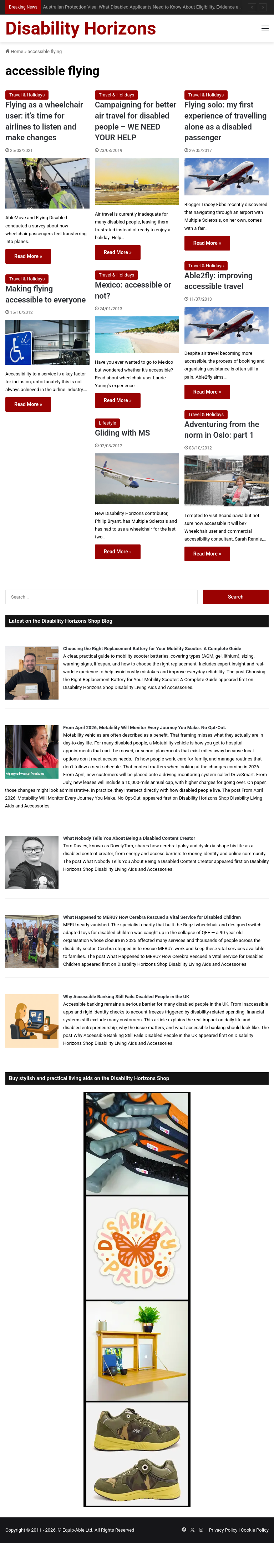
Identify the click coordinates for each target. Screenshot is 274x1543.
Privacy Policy (223, 1530)
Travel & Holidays (27, 95)
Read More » (28, 256)
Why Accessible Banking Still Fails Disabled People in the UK (126, 996)
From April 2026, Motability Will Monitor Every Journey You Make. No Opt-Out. (144, 727)
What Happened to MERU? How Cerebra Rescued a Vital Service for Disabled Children (152, 917)
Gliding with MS (122, 432)
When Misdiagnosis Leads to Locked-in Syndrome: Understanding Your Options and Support (132, 7)
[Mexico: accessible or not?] (137, 334)
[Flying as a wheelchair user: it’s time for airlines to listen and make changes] (47, 183)
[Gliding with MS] (137, 478)
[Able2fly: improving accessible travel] (226, 325)
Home (14, 51)
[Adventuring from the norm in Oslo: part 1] (226, 480)
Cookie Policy (255, 1530)
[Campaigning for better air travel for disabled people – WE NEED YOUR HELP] (137, 181)
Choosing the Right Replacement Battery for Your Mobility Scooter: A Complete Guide (152, 648)
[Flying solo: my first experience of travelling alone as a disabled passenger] (226, 176)
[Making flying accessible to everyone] (47, 342)
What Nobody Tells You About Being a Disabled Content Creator (129, 838)
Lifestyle (107, 423)
